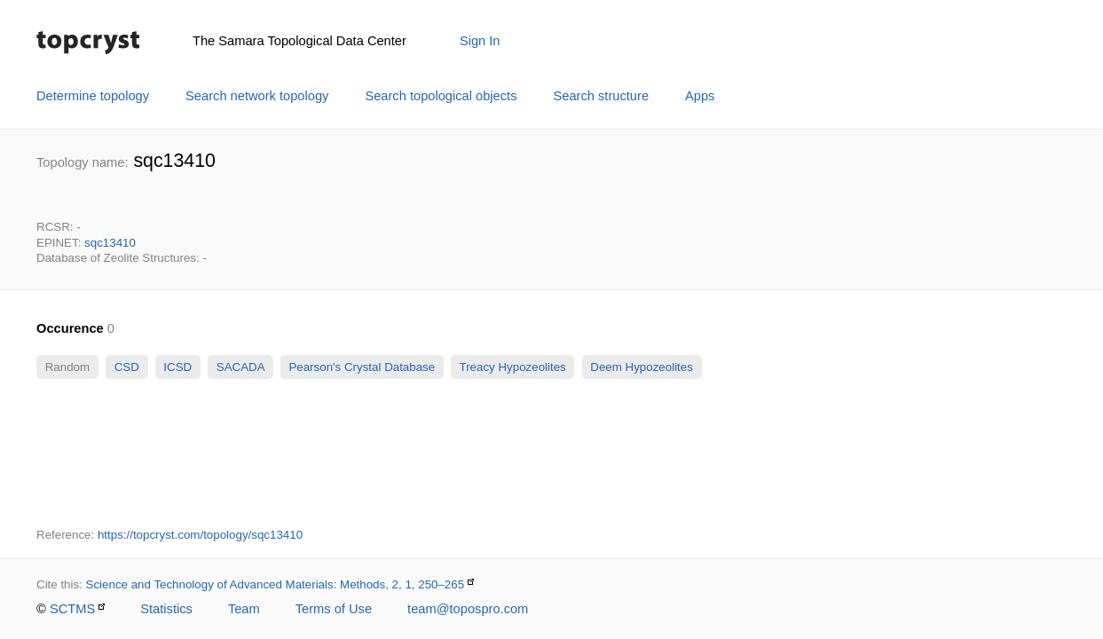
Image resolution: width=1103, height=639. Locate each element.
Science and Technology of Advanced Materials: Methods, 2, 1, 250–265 (275, 584)
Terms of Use (333, 609)
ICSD (178, 367)
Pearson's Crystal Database (362, 367)
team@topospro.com (467, 609)
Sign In (480, 41)
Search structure (602, 96)
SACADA (240, 367)
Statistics (166, 609)
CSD (127, 367)
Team (244, 609)
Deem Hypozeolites (642, 367)
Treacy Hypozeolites (512, 367)
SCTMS (72, 609)
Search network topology (256, 96)
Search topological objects (440, 96)
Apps (699, 96)
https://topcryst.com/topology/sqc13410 (200, 534)
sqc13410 (110, 242)
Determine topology (92, 96)
